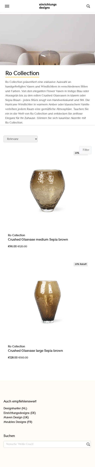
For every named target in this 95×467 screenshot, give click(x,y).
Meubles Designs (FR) (18, 422)
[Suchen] (88, 6)
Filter (86, 150)
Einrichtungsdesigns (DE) (20, 413)
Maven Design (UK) (16, 417)
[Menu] (7, 6)
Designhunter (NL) (15, 408)
